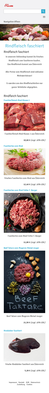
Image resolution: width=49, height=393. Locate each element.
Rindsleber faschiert (13, 330)
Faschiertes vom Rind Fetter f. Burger (20, 190)
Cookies (29, 384)
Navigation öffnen (12, 21)
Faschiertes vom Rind (13, 146)
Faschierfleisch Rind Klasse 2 (17, 100)
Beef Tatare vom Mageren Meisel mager (21, 248)
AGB (27, 382)
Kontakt (21, 382)
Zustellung (21, 384)
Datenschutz (35, 382)
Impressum (13, 382)
